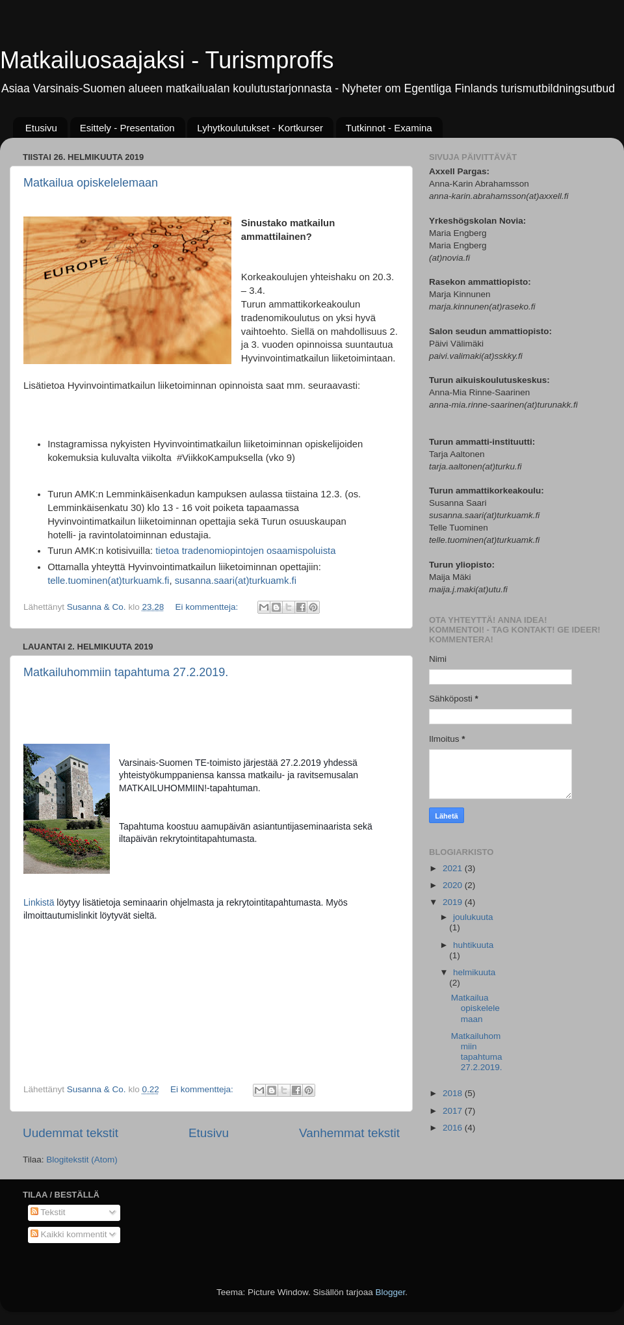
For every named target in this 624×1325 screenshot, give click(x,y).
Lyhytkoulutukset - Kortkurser (260, 127)
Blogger (391, 1292)
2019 (454, 902)
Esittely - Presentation (127, 127)
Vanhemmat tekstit (349, 1133)
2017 (454, 1111)
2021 (454, 868)
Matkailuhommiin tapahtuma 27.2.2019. (125, 672)
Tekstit (48, 1212)
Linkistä (40, 902)
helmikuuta (474, 972)
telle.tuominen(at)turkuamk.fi (108, 580)
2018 (454, 1093)
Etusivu (41, 127)
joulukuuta (473, 917)
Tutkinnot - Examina (389, 127)
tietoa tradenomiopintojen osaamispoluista (245, 550)
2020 (454, 885)
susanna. (194, 580)
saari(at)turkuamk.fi (255, 580)
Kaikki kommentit (69, 1234)
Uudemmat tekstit (70, 1133)
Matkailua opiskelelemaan (90, 182)
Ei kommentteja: (207, 607)
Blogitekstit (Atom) (82, 1159)
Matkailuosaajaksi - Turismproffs (167, 60)
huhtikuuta (473, 945)
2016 (454, 1128)
